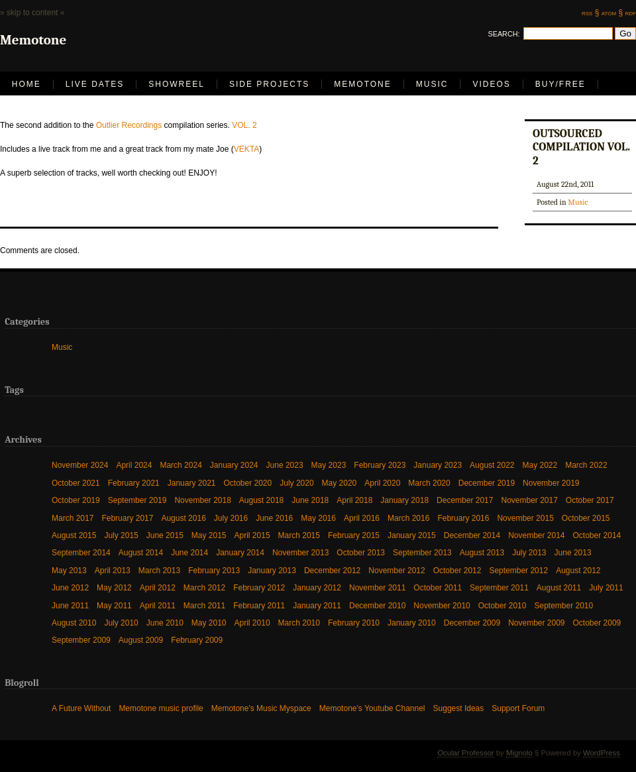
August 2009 (141, 639)
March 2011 (204, 605)
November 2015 (525, 518)
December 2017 (465, 500)
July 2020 (296, 482)
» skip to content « (32, 12)
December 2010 (377, 605)
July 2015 (121, 535)
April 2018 (354, 500)
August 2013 (482, 552)
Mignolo (519, 753)
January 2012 (317, 587)
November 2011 (377, 587)
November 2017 (529, 500)
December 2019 (486, 482)
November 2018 (202, 500)
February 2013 (214, 570)
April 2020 (382, 482)
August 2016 (183, 518)
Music (432, 84)
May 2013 (69, 570)
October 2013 (361, 552)
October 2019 (76, 500)
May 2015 (209, 535)
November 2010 (441, 605)
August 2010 (74, 622)
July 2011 (606, 587)
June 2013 (573, 552)
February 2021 (134, 482)
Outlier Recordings (129, 125)
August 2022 (492, 465)
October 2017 (590, 500)
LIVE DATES (95, 84)
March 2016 (408, 518)
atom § (612, 12)
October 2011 (437, 587)
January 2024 (234, 465)
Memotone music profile (161, 708)
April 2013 (113, 570)
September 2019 (137, 500)
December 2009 (472, 622)
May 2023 (328, 465)
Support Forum (518, 708)
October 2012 (457, 570)
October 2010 (502, 605)
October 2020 (248, 482)
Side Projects (269, 84)
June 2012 (70, 587)
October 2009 (597, 622)
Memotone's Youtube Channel (372, 708)
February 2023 (379, 465)
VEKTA (246, 149)
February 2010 (354, 622)
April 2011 (158, 605)
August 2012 (578, 570)
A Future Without (81, 708)
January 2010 (412, 622)
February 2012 (259, 587)
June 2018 (310, 500)
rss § (590, 12)
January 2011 (317, 605)
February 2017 (127, 518)
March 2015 (299, 535)
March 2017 (72, 518)
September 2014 (81, 552)
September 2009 (81, 639)
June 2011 (70, 605)
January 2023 (437, 465)
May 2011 (114, 605)
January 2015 (412, 535)
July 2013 (529, 552)
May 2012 (114, 587)
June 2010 (165, 622)
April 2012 (158, 587)
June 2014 (189, 552)
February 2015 (354, 535)
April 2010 (252, 622)
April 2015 (252, 535)
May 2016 (318, 518)
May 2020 (339, 482)
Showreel (176, 84)
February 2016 (463, 518)
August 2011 (559, 587)
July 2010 (121, 622)
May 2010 (209, 622)
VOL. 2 (244, 125)
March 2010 (299, 622)
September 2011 (499, 587)
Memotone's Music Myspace (261, 708)
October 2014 (597, 535)
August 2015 (74, 535)
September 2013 (422, 552)
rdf (630, 12)
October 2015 (586, 518)
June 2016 (274, 518)
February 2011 (259, 605)
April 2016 (362, 518)
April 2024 (134, 465)
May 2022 (539, 465)
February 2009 (197, 639)
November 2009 (536, 622)
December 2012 (332, 570)
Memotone (362, 84)
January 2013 (272, 570)
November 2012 (396, 570)
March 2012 (204, 587)
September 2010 (563, 605)
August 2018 (261, 500)
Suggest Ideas (458, 708)
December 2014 (472, 535)
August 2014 (141, 552)
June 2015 (165, 535)
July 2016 (231, 518)
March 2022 (586, 465)
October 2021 (76, 482)
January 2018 (404, 500)
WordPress (601, 753)
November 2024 (80, 465)
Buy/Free (560, 84)
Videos (491, 84)
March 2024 (180, 465)
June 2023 (284, 465)
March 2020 (429, 482)
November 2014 (536, 535)
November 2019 (551, 482)
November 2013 (300, 552)
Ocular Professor (465, 753)
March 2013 (159, 570)
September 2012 (518, 570)
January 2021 (192, 482)
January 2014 (240, 552)
